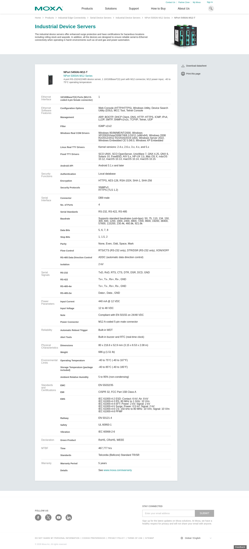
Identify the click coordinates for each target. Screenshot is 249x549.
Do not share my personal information (57, 538)
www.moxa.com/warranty (118, 470)
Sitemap (149, 538)
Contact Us (170, 2)
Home (38, 17)
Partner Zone (184, 2)
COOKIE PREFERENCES (93, 538)
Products (49, 17)
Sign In (210, 2)
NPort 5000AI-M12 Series (157, 17)
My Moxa (197, 2)
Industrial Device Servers (128, 17)
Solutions (111, 8)
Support (134, 8)
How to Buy (158, 8)
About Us (183, 8)
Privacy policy (116, 538)
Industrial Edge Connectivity (72, 17)
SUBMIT (204, 513)
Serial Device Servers (100, 17)
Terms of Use (135, 538)
